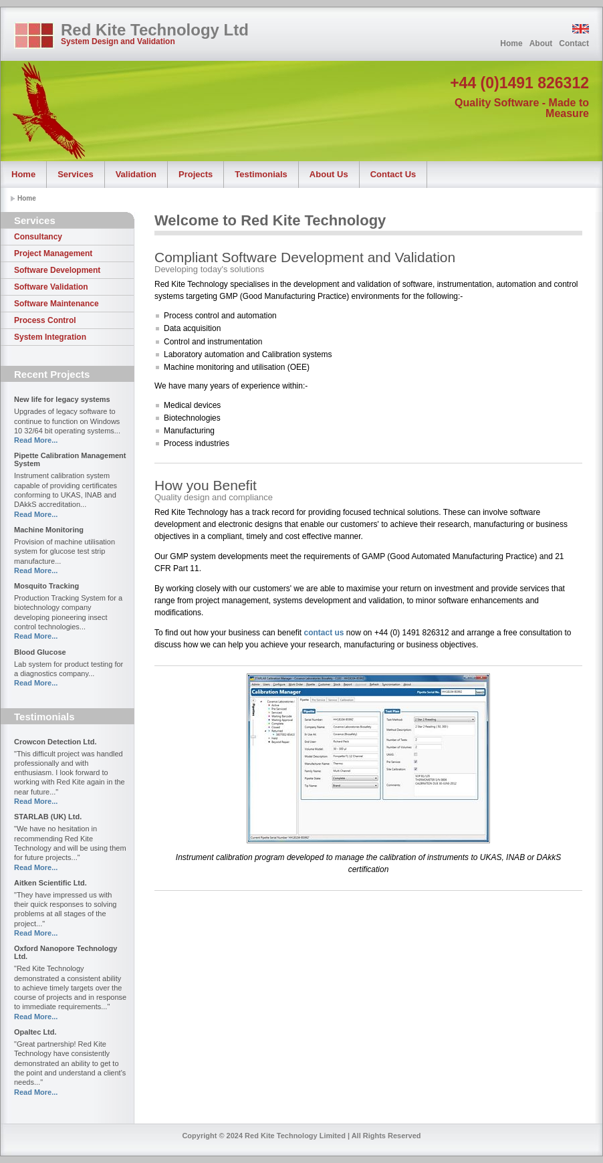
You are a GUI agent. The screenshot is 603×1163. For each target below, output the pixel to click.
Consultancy (38, 236)
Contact (574, 43)
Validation (136, 174)
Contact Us (393, 174)
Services (75, 174)
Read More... (35, 440)
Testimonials (261, 174)
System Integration (50, 337)
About (541, 43)
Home (511, 43)
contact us (324, 632)
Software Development (57, 270)
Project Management (53, 253)
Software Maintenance (56, 303)
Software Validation (51, 287)
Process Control (45, 320)
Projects (195, 174)
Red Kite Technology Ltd (155, 30)
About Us (329, 174)
